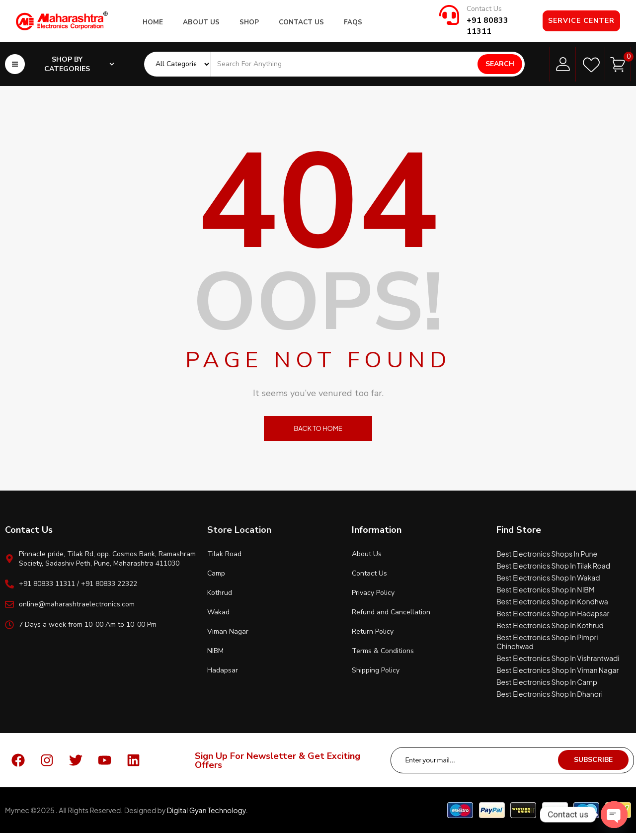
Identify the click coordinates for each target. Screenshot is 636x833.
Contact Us (484, 8)
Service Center (581, 20)
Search (499, 64)
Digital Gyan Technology (206, 810)
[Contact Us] (449, 15)
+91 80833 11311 (487, 26)
